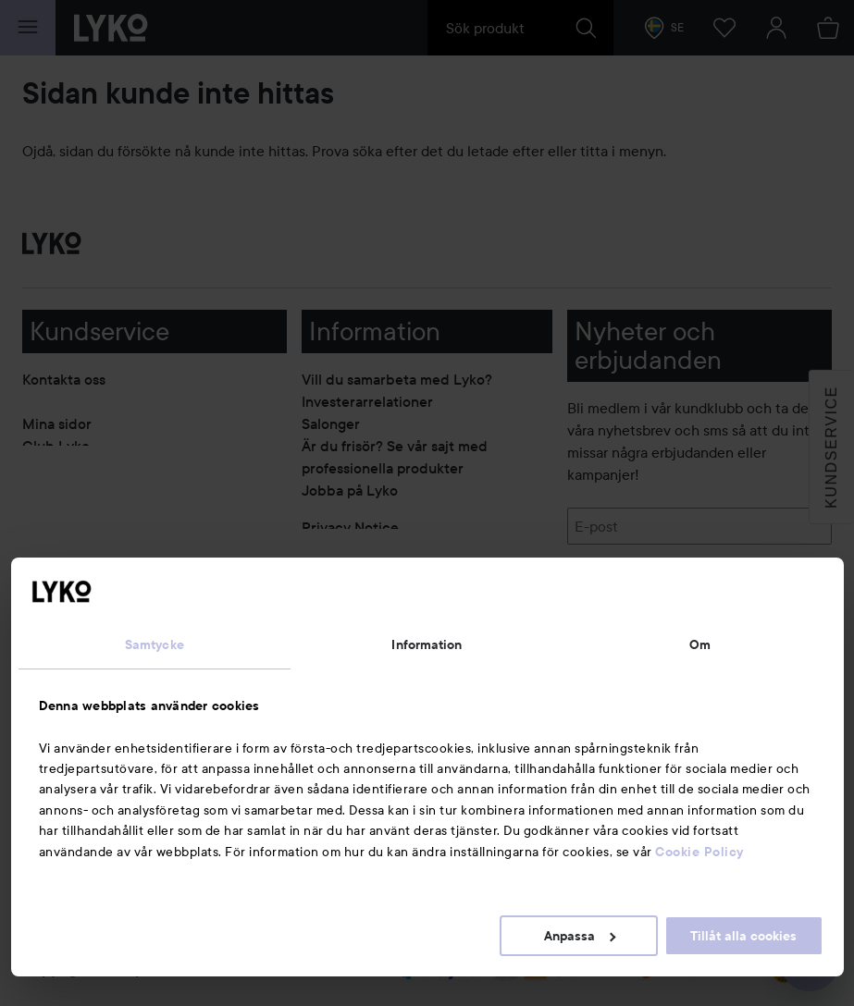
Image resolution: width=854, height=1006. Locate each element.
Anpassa (579, 935)
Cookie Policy (699, 851)
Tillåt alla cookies (743, 935)
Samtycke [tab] (154, 644)
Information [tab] (426, 644)
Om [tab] (700, 644)
